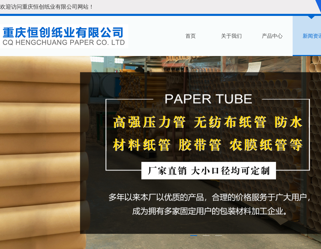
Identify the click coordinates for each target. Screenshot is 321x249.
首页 (190, 36)
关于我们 (231, 36)
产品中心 (272, 36)
